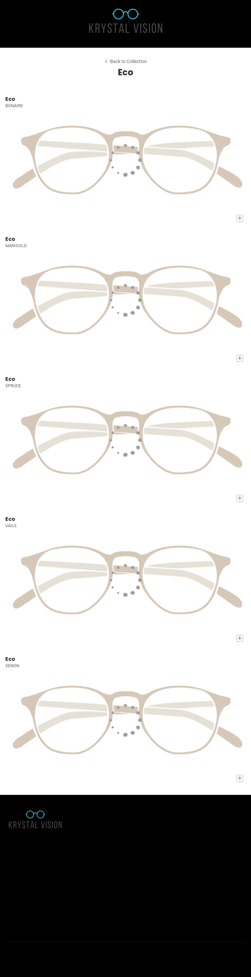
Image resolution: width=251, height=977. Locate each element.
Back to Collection (125, 61)
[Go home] (125, 23)
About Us (13, 861)
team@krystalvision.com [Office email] (41, 912)
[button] (9, 23)
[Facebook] (10, 953)
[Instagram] (25, 953)
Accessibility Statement (27, 869)
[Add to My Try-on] (240, 218)
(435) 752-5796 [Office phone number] (33, 920)
